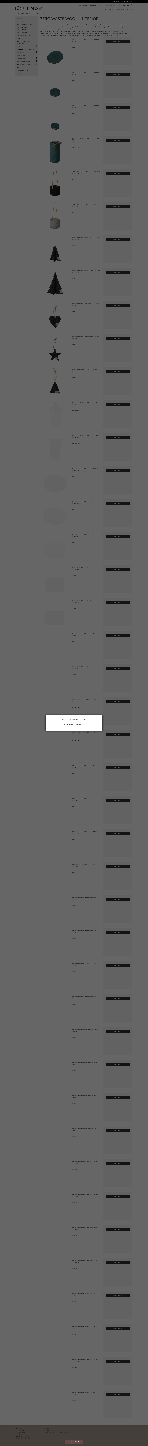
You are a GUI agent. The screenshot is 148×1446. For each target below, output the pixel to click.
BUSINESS (68, 724)
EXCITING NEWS (74, 1442)
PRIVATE (80, 724)
